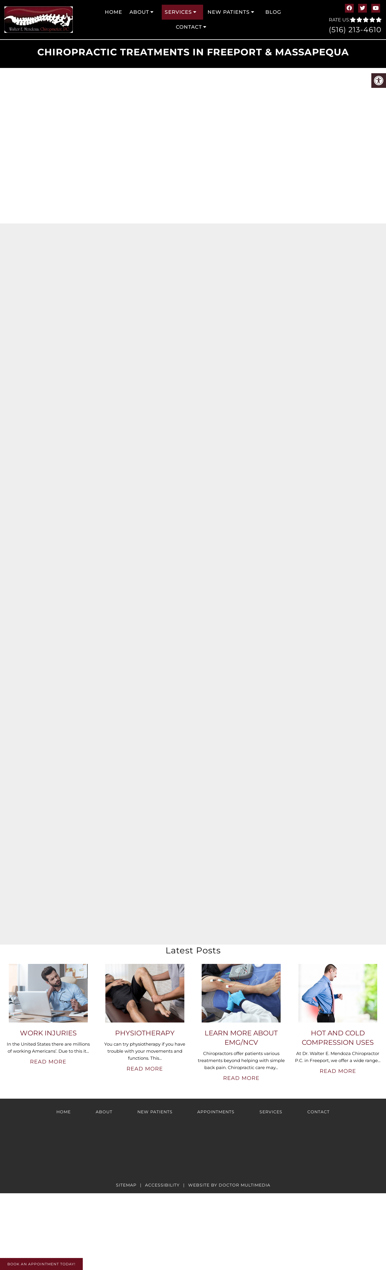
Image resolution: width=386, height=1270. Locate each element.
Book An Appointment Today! (41, 1264)
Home (113, 12)
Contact (189, 27)
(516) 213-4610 (355, 29)
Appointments (216, 1111)
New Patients (229, 12)
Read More (48, 1062)
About (139, 12)
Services (178, 12)
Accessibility (162, 1185)
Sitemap (126, 1185)
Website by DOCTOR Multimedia (229, 1185)
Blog (273, 12)
